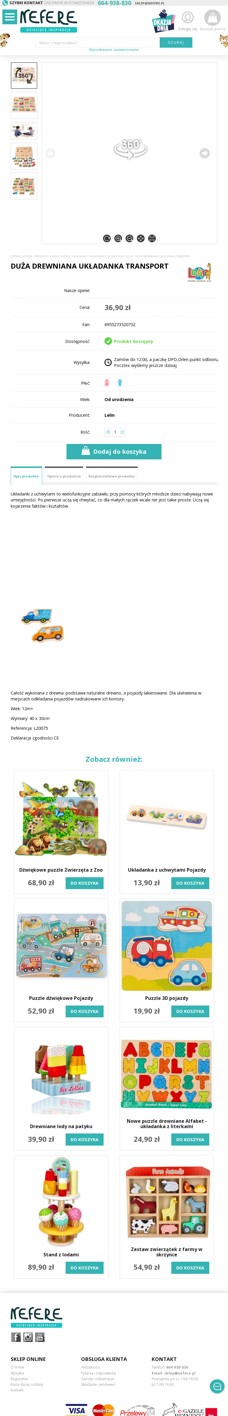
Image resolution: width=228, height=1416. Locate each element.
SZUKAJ (176, 42)
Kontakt (17, 1390)
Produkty (41, 256)
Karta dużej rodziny (27, 1384)
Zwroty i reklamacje (97, 1378)
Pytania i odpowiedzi (98, 1373)
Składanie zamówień (98, 1384)
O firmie (17, 1367)
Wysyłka (17, 1373)
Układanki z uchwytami (106, 256)
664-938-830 (177, 1367)
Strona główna (21, 256)
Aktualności (90, 1367)
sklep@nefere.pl (150, 3)
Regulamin (19, 1378)
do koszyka (85, 883)
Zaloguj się (187, 20)
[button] (204, 153)
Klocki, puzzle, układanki (68, 256)
